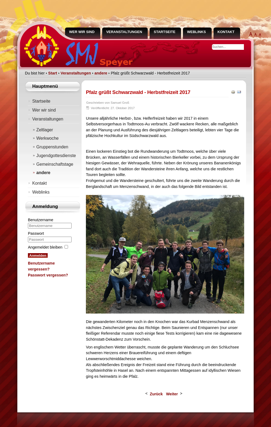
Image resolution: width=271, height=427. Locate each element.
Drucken (233, 92)
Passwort (36, 233)
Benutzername (40, 220)
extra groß (250, 35)
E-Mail (239, 92)
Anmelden (37, 255)
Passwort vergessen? (48, 275)
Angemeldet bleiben (45, 247)
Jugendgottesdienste (56, 155)
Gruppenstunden (52, 147)
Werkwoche (47, 138)
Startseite (164, 32)
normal (260, 35)
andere (43, 172)
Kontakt (226, 32)
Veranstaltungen (124, 32)
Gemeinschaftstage (54, 164)
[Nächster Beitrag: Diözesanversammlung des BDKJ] (173, 394)
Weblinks (196, 32)
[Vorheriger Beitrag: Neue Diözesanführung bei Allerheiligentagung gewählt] (156, 394)
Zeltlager (44, 130)
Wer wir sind (82, 32)
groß (255, 35)
